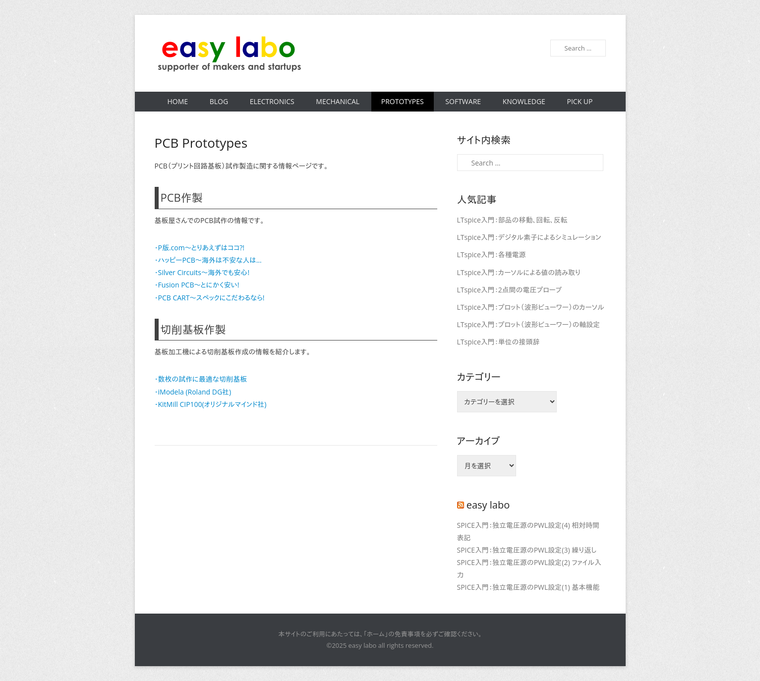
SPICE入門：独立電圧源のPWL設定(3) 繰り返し (527, 550)
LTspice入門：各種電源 (491, 254)
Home (178, 101)
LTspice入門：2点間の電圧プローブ (509, 289)
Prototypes (402, 101)
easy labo (488, 504)
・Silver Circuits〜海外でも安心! (202, 272)
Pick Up (579, 101)
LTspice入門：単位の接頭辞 (498, 341)
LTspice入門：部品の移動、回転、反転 (512, 220)
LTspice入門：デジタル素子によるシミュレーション (529, 237)
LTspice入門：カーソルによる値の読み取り (519, 272)
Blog (219, 101)
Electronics (272, 101)
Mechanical (337, 101)
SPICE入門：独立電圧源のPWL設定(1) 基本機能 (528, 587)
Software (463, 101)
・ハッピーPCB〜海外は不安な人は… (208, 260)
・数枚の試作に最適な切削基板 (201, 379)
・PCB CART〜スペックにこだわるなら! (210, 297)
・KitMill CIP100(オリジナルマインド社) (211, 404)
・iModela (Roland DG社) (193, 392)
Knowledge (524, 101)
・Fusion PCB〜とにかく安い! (197, 284)
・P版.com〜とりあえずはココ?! (199, 247)
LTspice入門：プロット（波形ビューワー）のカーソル (530, 307)
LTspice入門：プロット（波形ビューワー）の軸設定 (528, 324)
